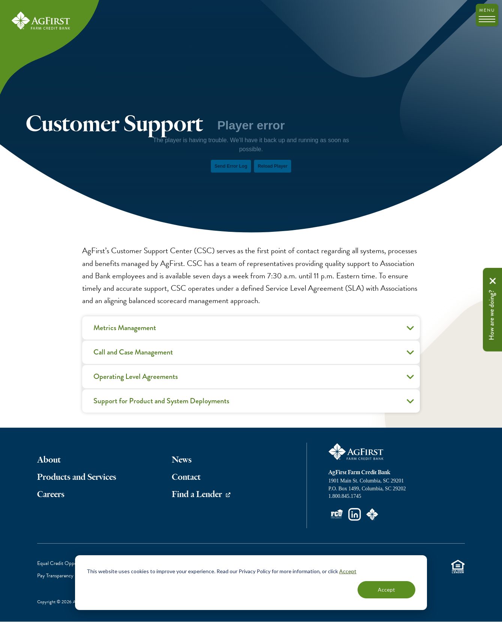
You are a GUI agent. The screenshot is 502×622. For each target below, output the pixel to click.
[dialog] (251, 582)
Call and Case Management (254, 355)
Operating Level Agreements (254, 379)
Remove (492, 281)
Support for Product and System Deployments (254, 403)
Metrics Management (254, 330)
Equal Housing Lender (458, 566)
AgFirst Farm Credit (356, 452)
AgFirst (41, 21)
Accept (347, 571)
